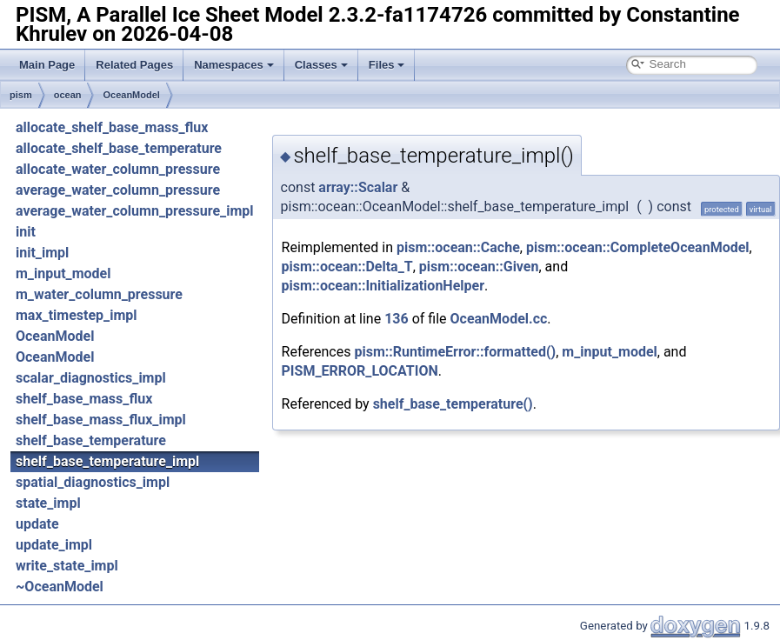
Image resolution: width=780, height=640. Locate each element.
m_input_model (63, 273)
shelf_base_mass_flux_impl (101, 419)
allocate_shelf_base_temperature (119, 148)
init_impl (42, 252)
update (37, 524)
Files (387, 64)
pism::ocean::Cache (458, 247)
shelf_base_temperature (91, 440)
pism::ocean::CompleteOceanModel (638, 247)
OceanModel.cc (499, 318)
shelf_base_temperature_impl (107, 461)
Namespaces (234, 64)
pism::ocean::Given (479, 266)
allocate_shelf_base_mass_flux (112, 127)
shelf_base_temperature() (453, 404)
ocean (68, 95)
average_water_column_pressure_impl (135, 211)
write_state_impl (67, 565)
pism (21, 95)
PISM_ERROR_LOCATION (360, 371)
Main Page (47, 64)
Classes (321, 64)
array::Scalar (357, 187)
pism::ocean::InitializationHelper (383, 285)
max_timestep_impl (76, 315)
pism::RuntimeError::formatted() (455, 351)
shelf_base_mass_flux (84, 398)
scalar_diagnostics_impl (91, 378)
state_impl (48, 503)
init (26, 231)
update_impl (54, 545)
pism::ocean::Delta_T (347, 266)
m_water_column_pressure (99, 294)
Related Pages (134, 64)
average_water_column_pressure (118, 190)
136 (396, 318)
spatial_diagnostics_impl (93, 482)
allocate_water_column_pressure (118, 169)
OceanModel (131, 95)
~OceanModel (59, 586)
